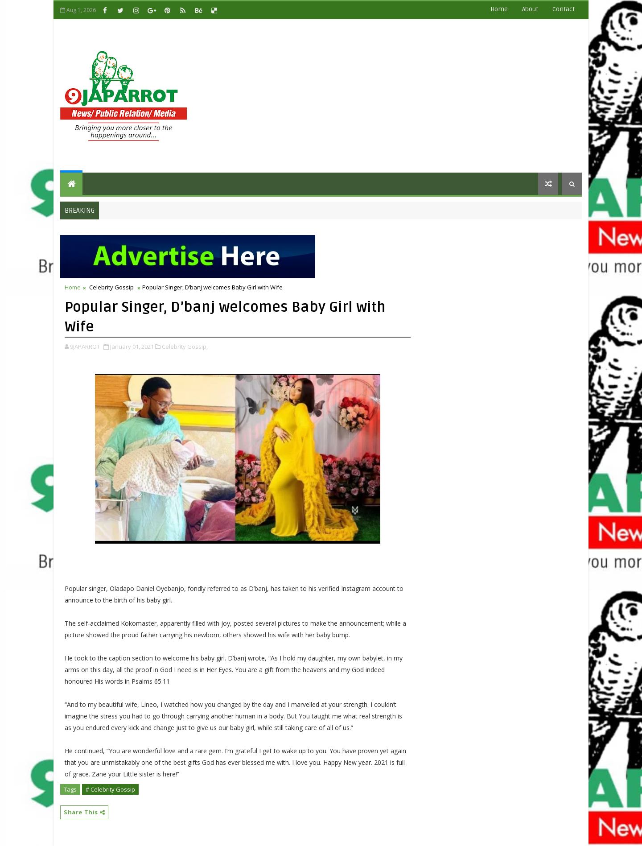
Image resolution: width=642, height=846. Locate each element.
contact (563, 9)
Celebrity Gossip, (185, 347)
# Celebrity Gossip (110, 789)
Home (499, 9)
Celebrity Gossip (111, 287)
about (530, 9)
